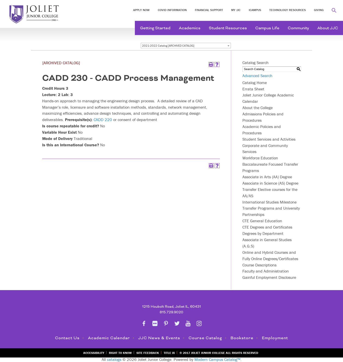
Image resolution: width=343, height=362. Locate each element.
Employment (275, 338)
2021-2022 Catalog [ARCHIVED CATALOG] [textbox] (168, 46)
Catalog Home (254, 82)
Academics (189, 28)
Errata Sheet (253, 89)
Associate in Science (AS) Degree (270, 183)
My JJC (235, 10)
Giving (319, 10)
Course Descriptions (259, 265)
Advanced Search (257, 75)
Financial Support (209, 10)
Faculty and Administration (265, 271)
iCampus (255, 10)
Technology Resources (287, 10)
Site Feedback (147, 353)
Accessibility (93, 353)
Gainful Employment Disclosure (269, 277)
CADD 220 (103, 119)
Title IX (169, 353)
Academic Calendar (109, 338)
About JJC (327, 28)
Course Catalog (205, 338)
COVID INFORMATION (172, 10)
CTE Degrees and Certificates (267, 227)
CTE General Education (262, 220)
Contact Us (67, 338)
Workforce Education (260, 157)
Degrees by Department (262, 233)
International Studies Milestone (269, 202)
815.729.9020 (171, 312)
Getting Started (155, 28)
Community (298, 28)
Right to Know (120, 353)
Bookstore (241, 338)
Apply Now (141, 10)
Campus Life (267, 28)
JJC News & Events (159, 338)
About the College (257, 107)
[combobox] (186, 45)
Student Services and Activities (268, 139)
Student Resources (228, 28)
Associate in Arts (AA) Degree (267, 176)
